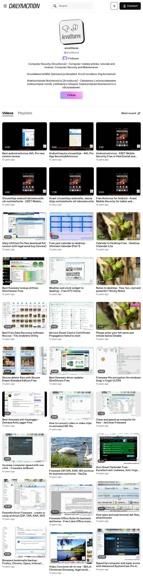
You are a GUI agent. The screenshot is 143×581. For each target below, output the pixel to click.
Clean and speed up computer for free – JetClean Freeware (116, 421)
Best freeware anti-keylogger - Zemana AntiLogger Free (20, 421)
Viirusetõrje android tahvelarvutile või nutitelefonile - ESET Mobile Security (23, 200)
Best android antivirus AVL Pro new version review (23, 155)
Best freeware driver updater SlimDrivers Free (66, 379)
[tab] (7, 113)
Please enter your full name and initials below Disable (115, 334)
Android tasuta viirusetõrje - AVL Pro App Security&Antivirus (71, 155)
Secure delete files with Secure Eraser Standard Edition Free (21, 379)
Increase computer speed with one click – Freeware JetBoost (23, 467)
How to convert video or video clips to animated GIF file (70, 425)
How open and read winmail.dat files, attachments (118, 516)
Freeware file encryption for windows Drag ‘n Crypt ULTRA (118, 379)
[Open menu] (5, 6)
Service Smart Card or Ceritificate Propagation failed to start (69, 334)
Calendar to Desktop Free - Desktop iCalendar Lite (117, 245)
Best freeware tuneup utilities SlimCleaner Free (20, 290)
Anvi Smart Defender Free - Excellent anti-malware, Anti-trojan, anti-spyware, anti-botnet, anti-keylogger (118, 469)
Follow (71, 95)
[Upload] (114, 6)
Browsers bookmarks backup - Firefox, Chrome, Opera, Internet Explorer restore (22, 562)
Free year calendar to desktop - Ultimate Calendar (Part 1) (68, 245)
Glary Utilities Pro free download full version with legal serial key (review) (24, 245)
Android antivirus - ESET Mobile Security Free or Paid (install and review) (115, 155)
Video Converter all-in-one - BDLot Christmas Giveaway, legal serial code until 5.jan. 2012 (70, 568)
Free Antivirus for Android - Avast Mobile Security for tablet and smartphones (116, 200)
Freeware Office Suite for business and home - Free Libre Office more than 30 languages (70, 520)
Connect (130, 6)
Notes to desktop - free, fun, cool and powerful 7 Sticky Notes (118, 290)
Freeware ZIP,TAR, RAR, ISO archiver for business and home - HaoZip (71, 472)
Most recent (131, 113)
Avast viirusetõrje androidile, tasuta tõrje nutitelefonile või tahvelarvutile (71, 200)
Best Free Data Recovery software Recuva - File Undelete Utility (23, 334)
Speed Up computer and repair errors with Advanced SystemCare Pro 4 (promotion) (118, 565)
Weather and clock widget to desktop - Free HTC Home (66, 290)
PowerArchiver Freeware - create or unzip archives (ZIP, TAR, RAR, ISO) (23, 514)
